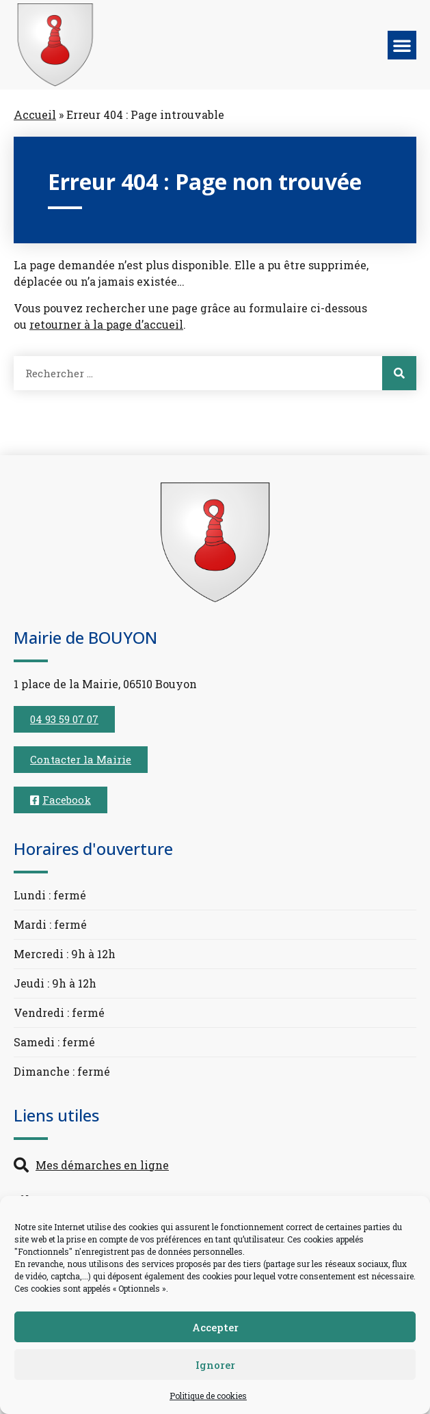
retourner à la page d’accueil (106, 324)
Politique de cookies (208, 1395)
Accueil (35, 114)
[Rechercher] (399, 373)
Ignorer (215, 1365)
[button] (402, 45)
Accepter (215, 1327)
